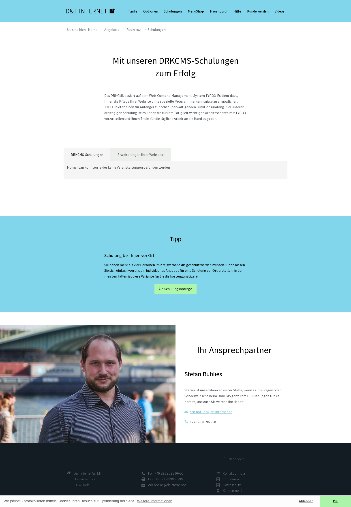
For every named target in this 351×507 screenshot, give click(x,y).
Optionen (150, 11)
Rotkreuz (133, 29)
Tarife (132, 11)
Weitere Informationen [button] (154, 501)
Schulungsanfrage (178, 288)
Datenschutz (232, 485)
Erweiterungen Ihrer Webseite (141, 154)
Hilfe (237, 11)
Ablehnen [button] (306, 501)
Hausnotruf (219, 11)
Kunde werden (258, 11)
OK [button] (335, 501)
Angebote (112, 29)
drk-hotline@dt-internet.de (211, 411)
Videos (280, 11)
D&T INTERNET (90, 11)
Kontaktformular (234, 473)
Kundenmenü (232, 490)
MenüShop (196, 11)
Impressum (231, 479)
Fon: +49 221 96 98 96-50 (166, 473)
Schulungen (173, 11)
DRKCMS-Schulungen (87, 154)
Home (92, 29)
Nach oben (236, 459)
